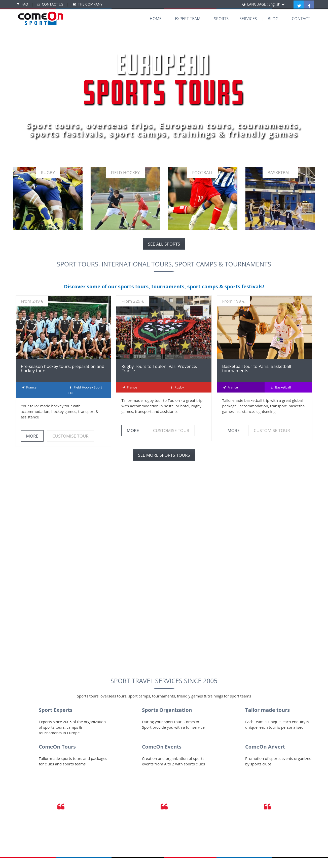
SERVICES (248, 18)
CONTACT (301, 18)
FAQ (24, 4)
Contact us (184, 645)
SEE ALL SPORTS (164, 244)
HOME (156, 18)
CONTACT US (52, 4)
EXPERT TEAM (188, 18)
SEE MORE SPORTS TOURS (164, 455)
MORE (32, 436)
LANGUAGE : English (266, 4)
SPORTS (221, 18)
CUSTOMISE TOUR (70, 436)
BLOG (273, 18)
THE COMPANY (90, 4)
